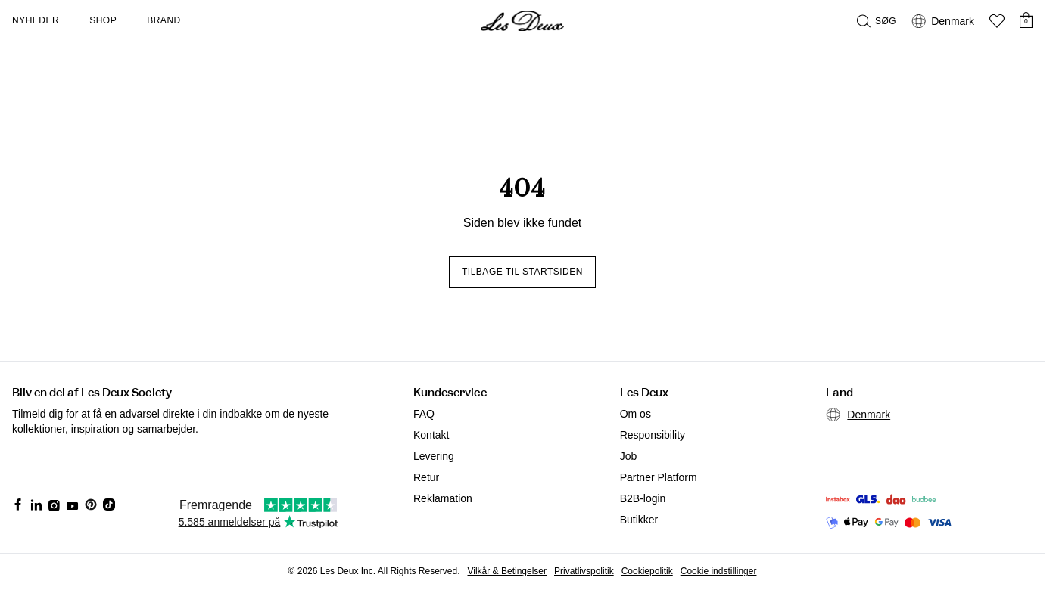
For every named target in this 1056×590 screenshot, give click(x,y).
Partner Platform (658, 477)
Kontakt (431, 435)
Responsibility (652, 435)
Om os (635, 414)
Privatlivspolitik (584, 571)
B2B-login (643, 498)
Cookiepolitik (647, 571)
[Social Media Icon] (18, 504)
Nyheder (35, 20)
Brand (164, 20)
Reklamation (442, 498)
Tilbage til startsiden (522, 271)
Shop (103, 20)
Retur (426, 477)
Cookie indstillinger (719, 571)
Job (628, 456)
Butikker (639, 520)
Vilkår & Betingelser (507, 571)
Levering (433, 456)
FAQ (424, 414)
